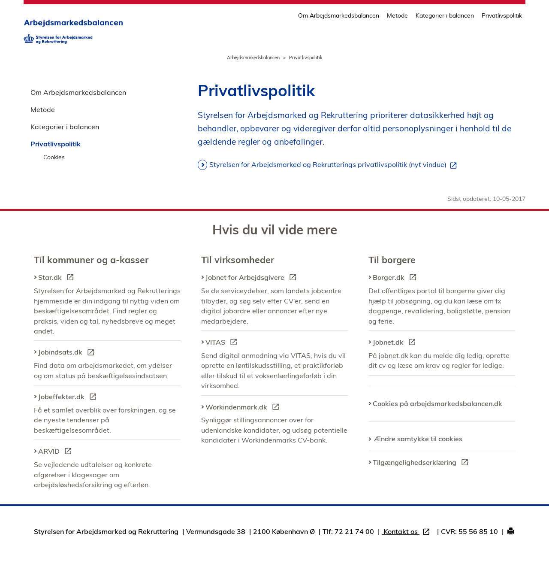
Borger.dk (396, 278)
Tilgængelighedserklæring (422, 463)
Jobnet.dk (396, 343)
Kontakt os (407, 532)
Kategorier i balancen (445, 15)
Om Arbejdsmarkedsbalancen (338, 15)
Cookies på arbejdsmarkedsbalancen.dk (437, 403)
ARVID (56, 452)
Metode (397, 15)
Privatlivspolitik (502, 15)
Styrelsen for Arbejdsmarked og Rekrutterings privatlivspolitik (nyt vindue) (334, 165)
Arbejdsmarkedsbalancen (253, 58)
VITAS (223, 343)
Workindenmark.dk (244, 408)
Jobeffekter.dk (69, 397)
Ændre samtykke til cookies (418, 438)
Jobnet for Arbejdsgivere (252, 278)
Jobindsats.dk (68, 353)
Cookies (54, 157)
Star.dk (57, 278)
